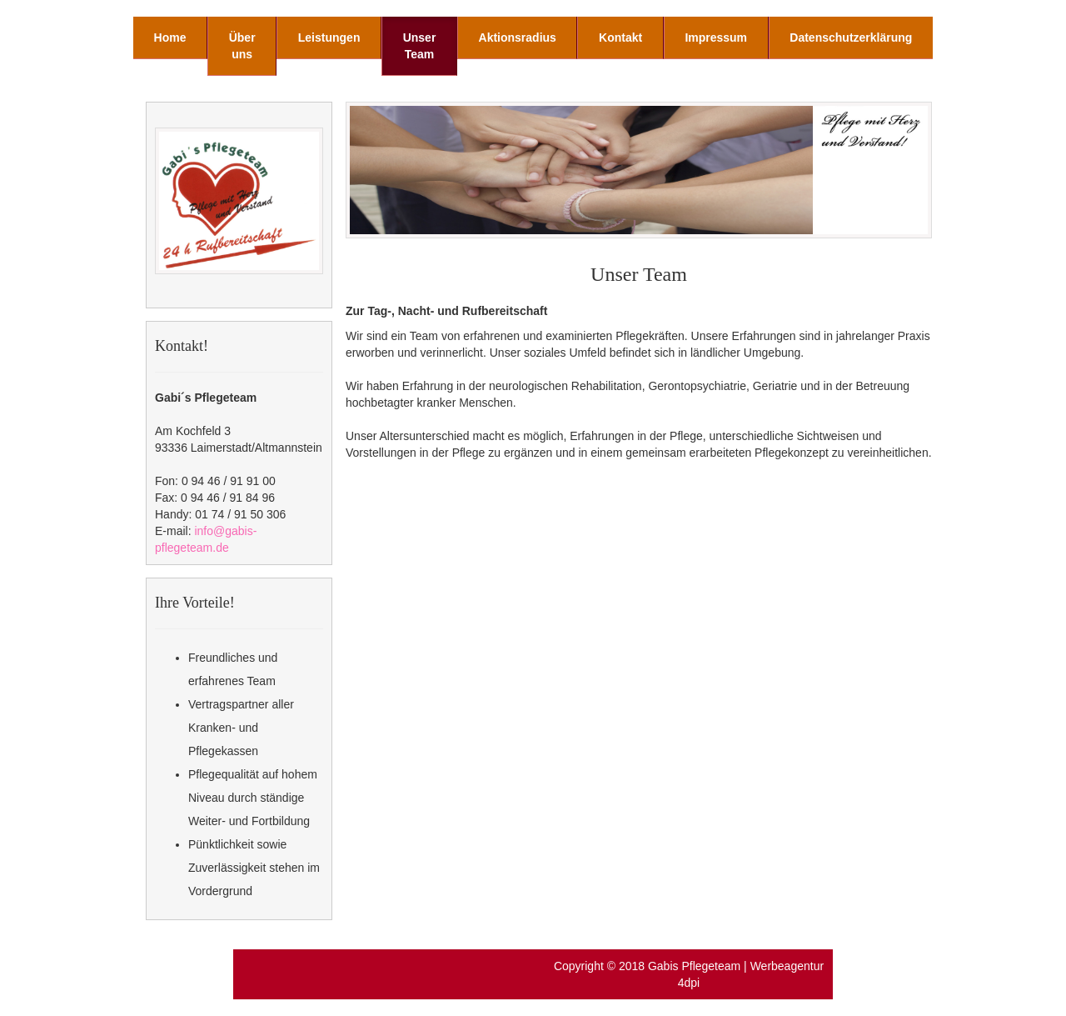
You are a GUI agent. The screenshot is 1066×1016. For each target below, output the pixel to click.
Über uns (242, 46)
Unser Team (419, 46)
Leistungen (329, 37)
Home (170, 37)
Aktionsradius (517, 37)
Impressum (716, 37)
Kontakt (620, 37)
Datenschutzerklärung (851, 37)
